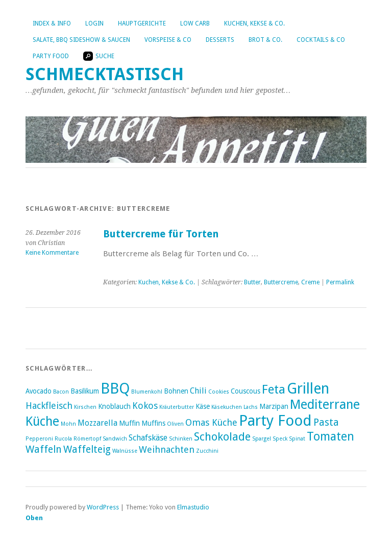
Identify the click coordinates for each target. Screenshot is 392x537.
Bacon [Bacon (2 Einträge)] (61, 391)
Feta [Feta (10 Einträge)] (273, 389)
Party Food (51, 56)
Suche (98, 56)
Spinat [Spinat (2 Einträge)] (297, 438)
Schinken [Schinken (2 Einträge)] (180, 438)
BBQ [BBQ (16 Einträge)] (115, 388)
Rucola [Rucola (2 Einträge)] (63, 438)
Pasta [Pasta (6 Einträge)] (326, 422)
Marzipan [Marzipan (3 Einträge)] (273, 406)
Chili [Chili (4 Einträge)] (198, 391)
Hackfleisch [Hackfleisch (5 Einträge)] (49, 405)
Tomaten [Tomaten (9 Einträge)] (330, 436)
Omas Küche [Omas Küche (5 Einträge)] (211, 422)
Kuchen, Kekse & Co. (254, 23)
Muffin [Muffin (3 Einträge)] (129, 423)
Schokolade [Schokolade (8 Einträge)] (222, 436)
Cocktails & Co (321, 39)
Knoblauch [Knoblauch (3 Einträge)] (114, 406)
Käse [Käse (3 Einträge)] (202, 406)
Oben (34, 518)
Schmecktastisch (105, 74)
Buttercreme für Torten (160, 234)
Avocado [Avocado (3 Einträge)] (39, 391)
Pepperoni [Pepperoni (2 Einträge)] (39, 438)
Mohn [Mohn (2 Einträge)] (68, 424)
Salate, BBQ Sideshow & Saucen (81, 39)
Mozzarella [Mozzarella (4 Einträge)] (97, 423)
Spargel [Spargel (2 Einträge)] (261, 438)
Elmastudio (193, 507)
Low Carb (195, 23)
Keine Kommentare (52, 252)
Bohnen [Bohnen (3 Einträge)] (176, 391)
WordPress (103, 507)
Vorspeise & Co (167, 39)
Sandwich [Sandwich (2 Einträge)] (115, 438)
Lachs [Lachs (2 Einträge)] (250, 407)
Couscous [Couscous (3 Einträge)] (245, 391)
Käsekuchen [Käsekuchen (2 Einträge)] (226, 407)
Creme (310, 282)
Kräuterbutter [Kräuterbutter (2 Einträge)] (176, 407)
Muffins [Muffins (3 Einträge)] (153, 423)
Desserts (220, 39)
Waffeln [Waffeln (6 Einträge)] (44, 449)
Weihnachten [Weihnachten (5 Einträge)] (166, 449)
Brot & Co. (265, 39)
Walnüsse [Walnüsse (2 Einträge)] (124, 451)
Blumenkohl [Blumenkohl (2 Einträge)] (146, 391)
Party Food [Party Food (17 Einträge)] (275, 420)
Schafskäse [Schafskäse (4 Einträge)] (148, 438)
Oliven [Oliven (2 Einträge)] (175, 424)
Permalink (340, 282)
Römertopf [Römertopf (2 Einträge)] (87, 438)
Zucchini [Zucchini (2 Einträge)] (207, 451)
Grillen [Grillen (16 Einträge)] (308, 388)
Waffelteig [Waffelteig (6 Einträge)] (87, 449)
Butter (252, 282)
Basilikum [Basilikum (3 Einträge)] (84, 391)
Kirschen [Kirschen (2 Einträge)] (85, 407)
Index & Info (52, 23)
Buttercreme (281, 282)
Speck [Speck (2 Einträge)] (280, 438)
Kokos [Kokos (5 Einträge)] (145, 405)
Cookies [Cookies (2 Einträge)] (218, 391)
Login (94, 23)
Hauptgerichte (142, 23)
